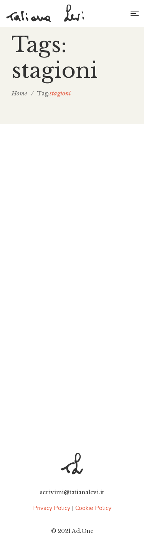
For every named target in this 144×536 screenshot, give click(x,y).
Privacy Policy (51, 508)
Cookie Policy (93, 508)
